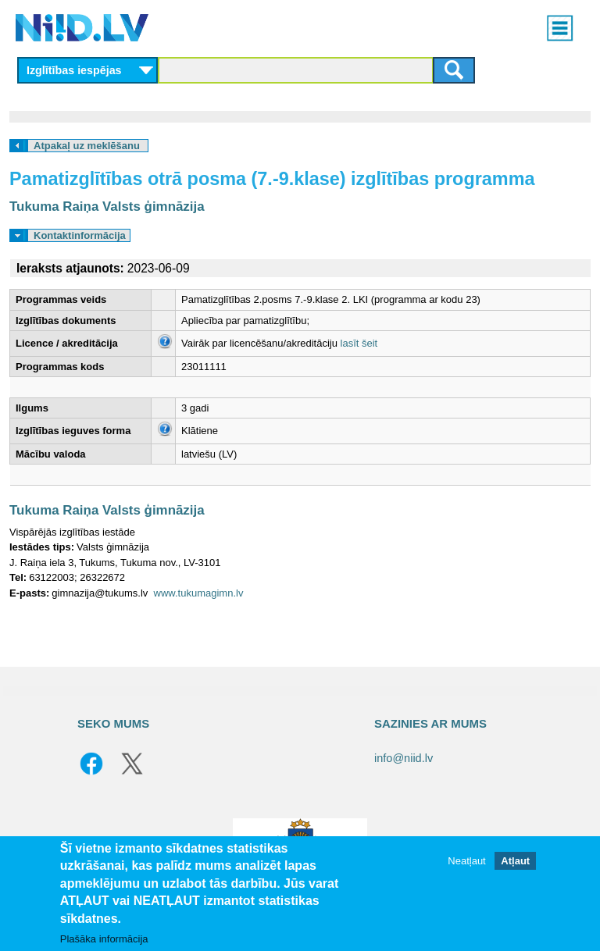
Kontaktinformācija (80, 235)
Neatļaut (466, 861)
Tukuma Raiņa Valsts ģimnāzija (107, 206)
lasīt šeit (359, 343)
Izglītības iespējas (74, 70)
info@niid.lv (403, 758)
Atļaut (515, 861)
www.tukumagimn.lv (199, 593)
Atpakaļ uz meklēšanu (87, 145)
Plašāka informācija (104, 939)
